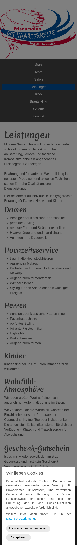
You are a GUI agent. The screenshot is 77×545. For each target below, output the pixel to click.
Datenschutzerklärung (20, 518)
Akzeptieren (18, 537)
